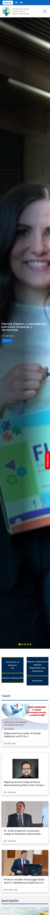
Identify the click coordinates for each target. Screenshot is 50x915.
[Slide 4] (28, 644)
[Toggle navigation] (44, 11)
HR (21, 2)
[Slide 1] (20, 644)
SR (16, 2)
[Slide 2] (22, 644)
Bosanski (8, 2)
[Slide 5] (30, 644)
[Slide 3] (25, 644)
